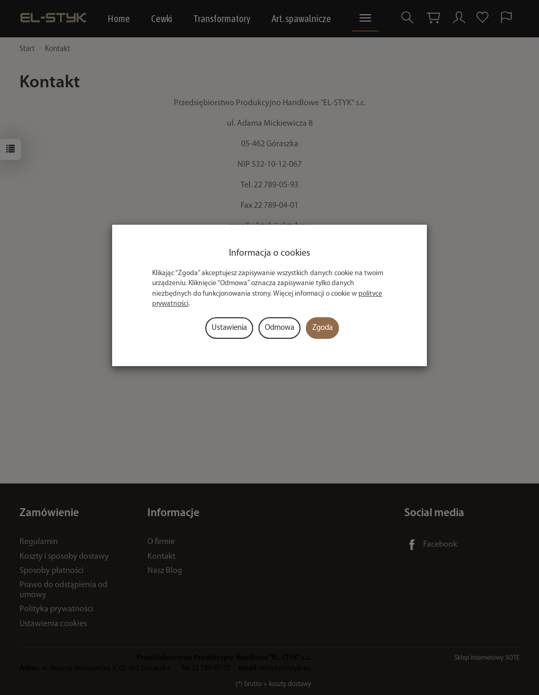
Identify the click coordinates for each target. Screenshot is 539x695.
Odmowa (279, 328)
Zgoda (322, 328)
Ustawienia (229, 328)
